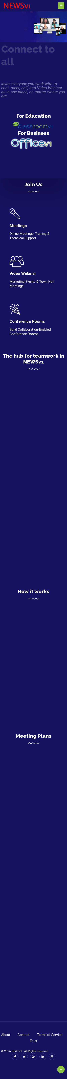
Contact (23, 1035)
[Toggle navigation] (61, 5)
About (5, 1035)
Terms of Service (49, 1035)
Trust (33, 1041)
